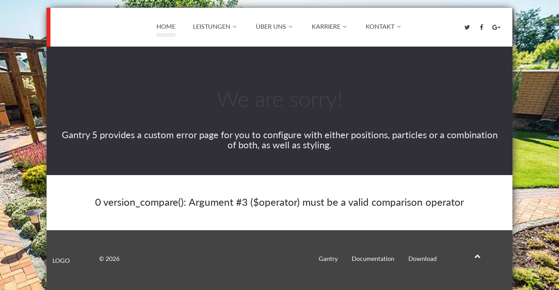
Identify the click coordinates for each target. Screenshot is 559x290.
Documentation (373, 258)
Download (422, 258)
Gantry (328, 258)
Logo (72, 26)
